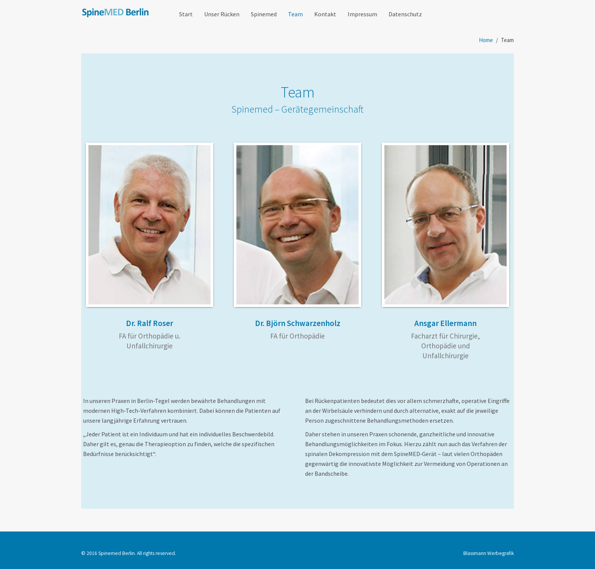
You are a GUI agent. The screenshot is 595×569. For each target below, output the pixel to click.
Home (486, 40)
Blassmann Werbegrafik (488, 553)
